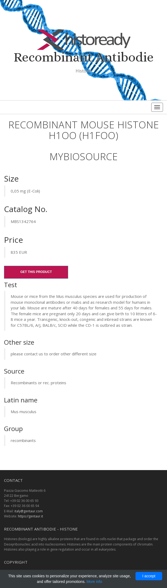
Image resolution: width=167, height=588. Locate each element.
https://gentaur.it (30, 516)
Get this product (36, 272)
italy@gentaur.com (28, 511)
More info (94, 581)
